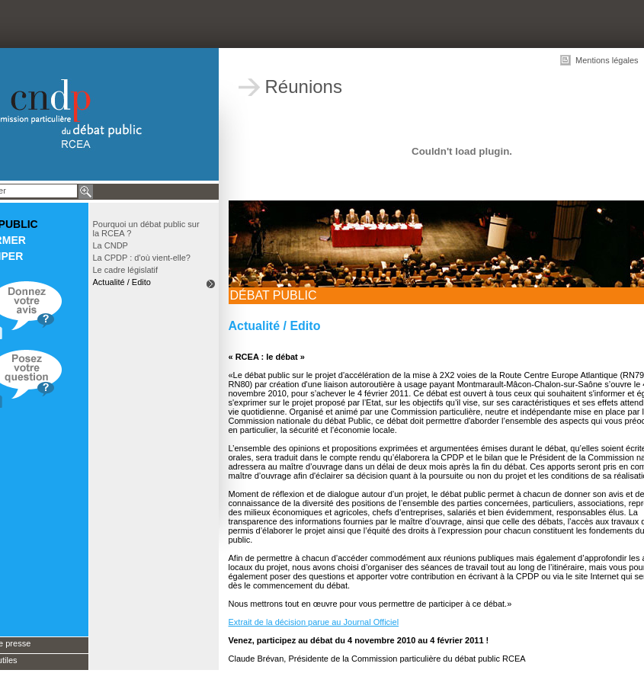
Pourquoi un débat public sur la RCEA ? (146, 229)
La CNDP (110, 245)
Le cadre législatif (126, 269)
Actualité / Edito (122, 282)
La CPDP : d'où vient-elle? (142, 257)
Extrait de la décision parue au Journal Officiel (314, 622)
